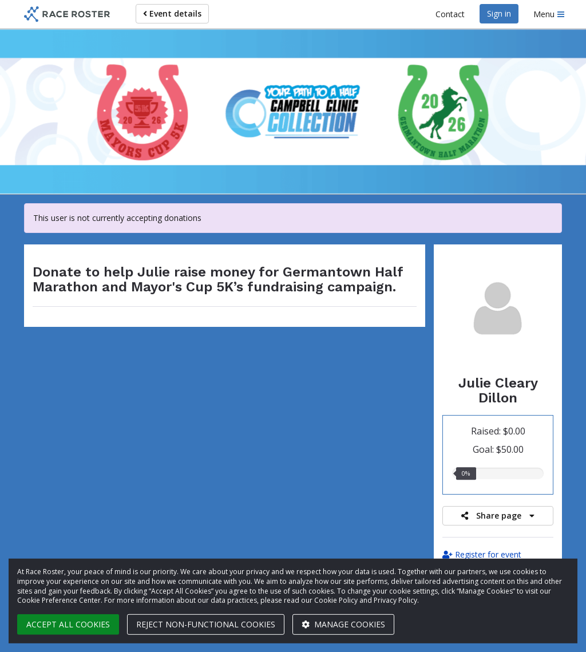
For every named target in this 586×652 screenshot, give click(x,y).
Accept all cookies (68, 624)
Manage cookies (343, 624)
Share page (497, 515)
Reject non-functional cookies (205, 624)
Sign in (499, 13)
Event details (172, 13)
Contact (450, 14)
